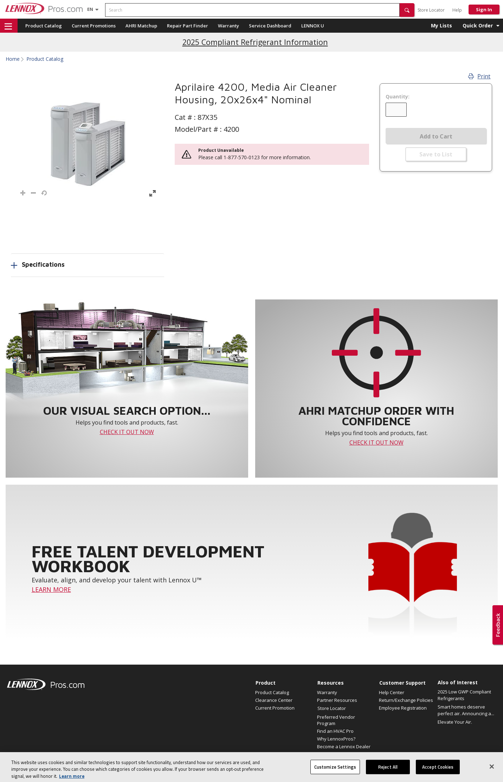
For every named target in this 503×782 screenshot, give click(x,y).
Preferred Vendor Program (336, 720)
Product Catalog (43, 25)
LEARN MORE (51, 589)
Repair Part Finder (187, 25)
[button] (407, 10)
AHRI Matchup (141, 25)
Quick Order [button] (478, 25)
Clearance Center (273, 700)
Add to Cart (436, 136)
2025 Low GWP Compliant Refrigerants (464, 695)
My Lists (441, 25)
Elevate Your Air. (455, 722)
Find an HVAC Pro (335, 731)
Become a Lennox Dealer (343, 746)
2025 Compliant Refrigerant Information (255, 42)
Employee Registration (403, 708)
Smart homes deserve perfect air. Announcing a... (466, 710)
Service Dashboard (270, 25)
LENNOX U (312, 25)
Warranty (228, 25)
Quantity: (398, 96)
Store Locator (431, 10)
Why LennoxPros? (336, 739)
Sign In (484, 9)
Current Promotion (275, 708)
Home (13, 59)
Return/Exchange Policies (406, 700)
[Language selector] (90, 9)
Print (479, 76)
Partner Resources (337, 700)
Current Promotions (94, 25)
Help (457, 10)
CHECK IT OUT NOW (127, 432)
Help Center (391, 692)
